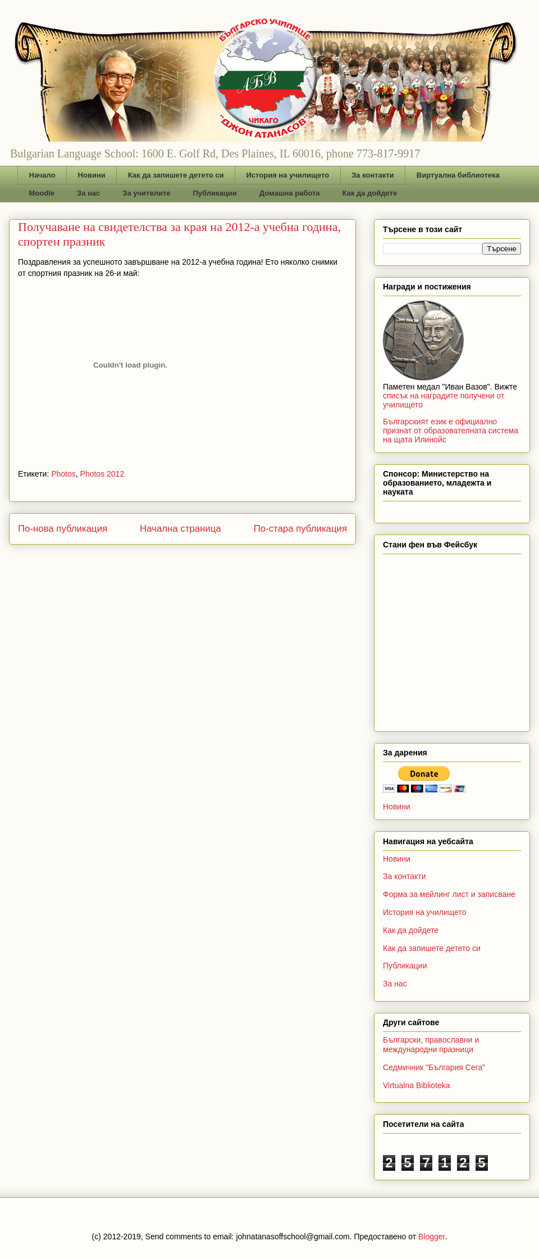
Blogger (431, 1236)
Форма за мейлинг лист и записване (449, 894)
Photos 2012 (102, 473)
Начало (42, 175)
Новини (92, 175)
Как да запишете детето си (176, 175)
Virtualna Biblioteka (416, 1085)
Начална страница (180, 528)
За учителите (146, 193)
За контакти (372, 175)
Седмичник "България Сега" (434, 1067)
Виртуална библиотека (458, 175)
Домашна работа (289, 193)
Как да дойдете (370, 193)
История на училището (287, 175)
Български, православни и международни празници (431, 1044)
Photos (63, 473)
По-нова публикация (62, 528)
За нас (88, 193)
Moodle (42, 193)
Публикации (215, 193)
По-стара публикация (300, 528)
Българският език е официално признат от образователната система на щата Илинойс (450, 430)
